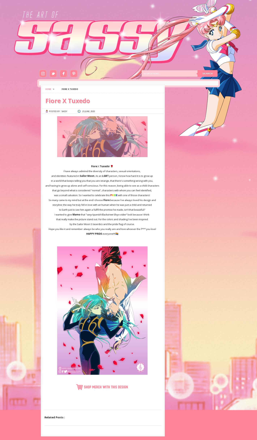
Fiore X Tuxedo (67, 101)
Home (48, 89)
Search (207, 73)
